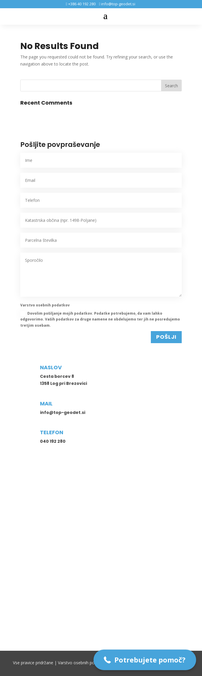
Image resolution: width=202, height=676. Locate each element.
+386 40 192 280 (81, 3)
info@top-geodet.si (117, 3)
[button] (145, 660)
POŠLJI (166, 336)
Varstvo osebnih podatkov (83, 662)
